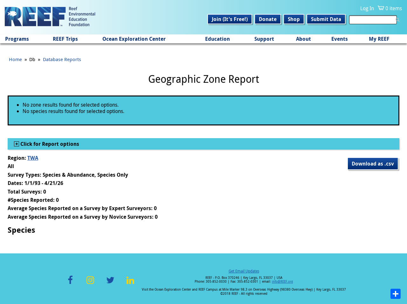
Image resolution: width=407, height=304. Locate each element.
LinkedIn (130, 284)
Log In (367, 8)
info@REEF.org (282, 281)
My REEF (379, 38)
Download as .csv (373, 163)
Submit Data (326, 19)
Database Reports (62, 59)
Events (339, 38)
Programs (17, 38)
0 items (393, 8)
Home (15, 59)
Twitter (110, 284)
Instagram (90, 284)
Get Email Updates (244, 270)
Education (217, 38)
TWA (32, 157)
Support (264, 38)
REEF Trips (65, 38)
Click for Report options (49, 143)
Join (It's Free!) (230, 19)
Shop (294, 19)
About (303, 38)
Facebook (70, 284)
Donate (268, 19)
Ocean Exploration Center (134, 38)
